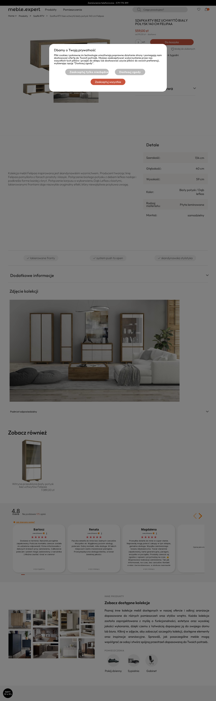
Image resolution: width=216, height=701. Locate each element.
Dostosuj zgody (130, 72)
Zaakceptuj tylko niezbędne (87, 72)
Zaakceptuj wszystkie (108, 82)
